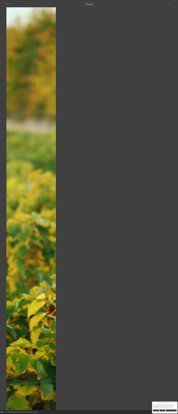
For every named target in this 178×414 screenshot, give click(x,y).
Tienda (170, 3)
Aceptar (156, 410)
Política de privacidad (165, 412)
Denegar (162, 410)
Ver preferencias (171, 410)
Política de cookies (160, 412)
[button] (176, 402)
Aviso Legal (170, 412)
